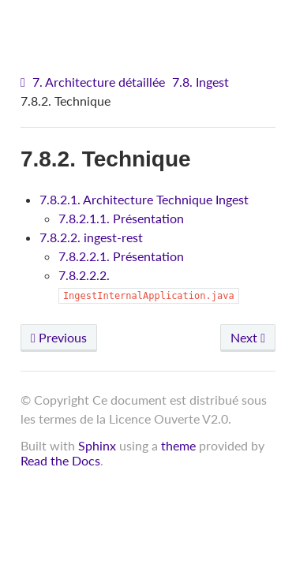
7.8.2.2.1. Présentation (121, 255)
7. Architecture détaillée (98, 81)
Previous (59, 337)
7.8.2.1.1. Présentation (121, 218)
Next (247, 337)
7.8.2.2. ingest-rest (91, 237)
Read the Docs (60, 460)
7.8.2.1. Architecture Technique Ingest (144, 199)
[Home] (25, 82)
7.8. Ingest (200, 81)
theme (178, 445)
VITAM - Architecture (152, 24)
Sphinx (97, 445)
